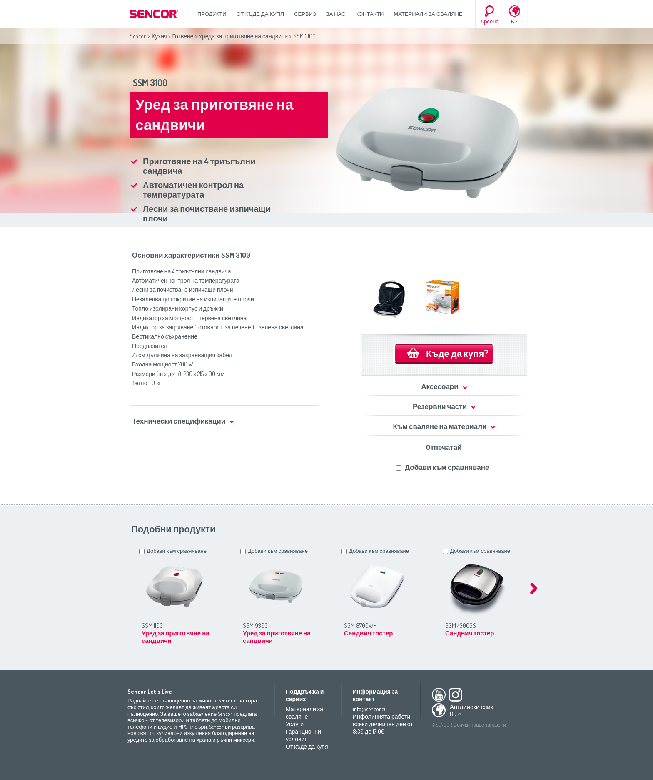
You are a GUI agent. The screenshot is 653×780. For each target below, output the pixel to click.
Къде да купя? (457, 353)
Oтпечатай (443, 447)
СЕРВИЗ (305, 13)
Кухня (159, 36)
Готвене (182, 36)
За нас (336, 13)
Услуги (295, 723)
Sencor (138, 36)
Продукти (212, 13)
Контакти (370, 13)
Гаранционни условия (303, 735)
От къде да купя (260, 13)
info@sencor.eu (370, 708)
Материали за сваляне (428, 13)
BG (514, 21)
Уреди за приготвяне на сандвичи (243, 36)
